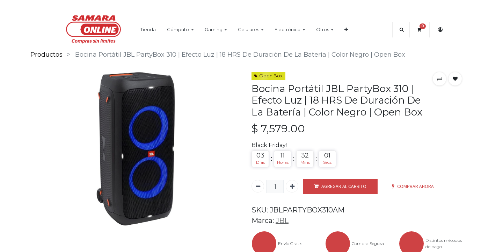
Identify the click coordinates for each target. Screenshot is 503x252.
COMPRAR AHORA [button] (413, 186)
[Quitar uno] (258, 186)
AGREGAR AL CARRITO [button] (340, 186)
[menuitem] (148, 29)
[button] (346, 29)
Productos (46, 54)
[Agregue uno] (292, 186)
